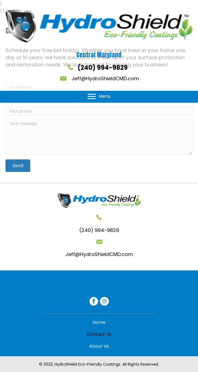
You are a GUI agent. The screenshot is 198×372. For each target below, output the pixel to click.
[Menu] (99, 96)
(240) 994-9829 (103, 67)
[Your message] (99, 137)
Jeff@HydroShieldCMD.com (105, 78)
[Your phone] (99, 111)
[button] (18, 165)
